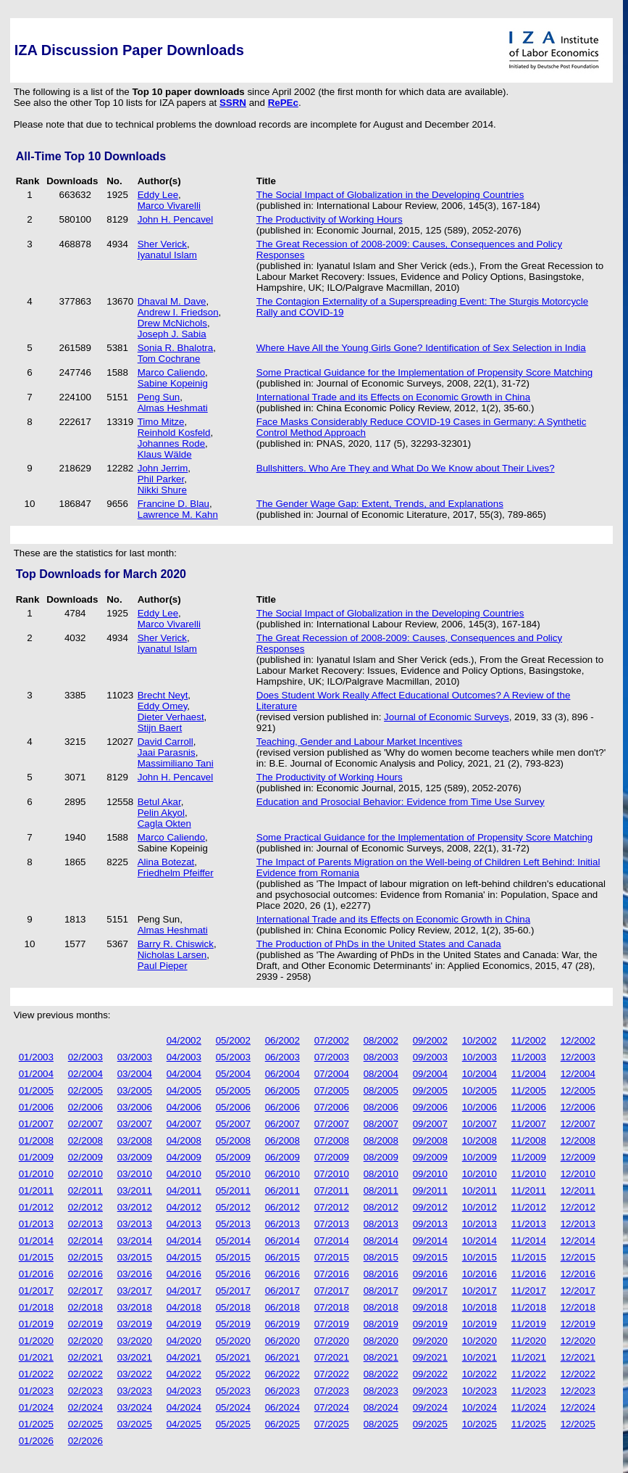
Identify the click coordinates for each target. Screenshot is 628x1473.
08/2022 (381, 1374)
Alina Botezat (166, 862)
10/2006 (479, 1107)
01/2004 (36, 1073)
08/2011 (381, 1190)
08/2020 (381, 1340)
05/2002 (233, 1040)
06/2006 (282, 1107)
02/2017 (85, 1290)
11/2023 (528, 1390)
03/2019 (134, 1324)
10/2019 (479, 1324)
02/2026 (85, 1440)
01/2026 (36, 1440)
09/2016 (430, 1273)
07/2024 (331, 1407)
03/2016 (134, 1273)
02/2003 (85, 1057)
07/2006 (331, 1107)
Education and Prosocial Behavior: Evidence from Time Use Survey (400, 801)
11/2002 (528, 1040)
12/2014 (578, 1240)
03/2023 (134, 1390)
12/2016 (578, 1273)
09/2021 (430, 1357)
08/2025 (381, 1424)
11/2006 (528, 1107)
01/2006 (36, 1107)
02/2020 (85, 1340)
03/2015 (134, 1257)
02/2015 (85, 1257)
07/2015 (331, 1257)
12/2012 (578, 1207)
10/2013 (479, 1223)
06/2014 (282, 1240)
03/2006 (134, 1107)
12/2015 (578, 1257)
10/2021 (479, 1357)
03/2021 (134, 1357)
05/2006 (233, 1107)
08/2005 (381, 1090)
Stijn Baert (160, 727)
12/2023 (578, 1390)
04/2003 (184, 1057)
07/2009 (331, 1157)
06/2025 (282, 1424)
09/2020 (430, 1340)
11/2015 (528, 1257)
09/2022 (430, 1374)
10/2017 (479, 1290)
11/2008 (528, 1140)
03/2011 (134, 1190)
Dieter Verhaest (171, 716)
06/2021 (282, 1357)
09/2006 (430, 1107)
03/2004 (134, 1073)
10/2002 (479, 1040)
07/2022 (331, 1374)
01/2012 (36, 1207)
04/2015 (184, 1257)
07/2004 (331, 1073)
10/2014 (479, 1240)
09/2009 (430, 1157)
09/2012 (430, 1207)
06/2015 (282, 1257)
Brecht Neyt (163, 695)
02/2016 (85, 1273)
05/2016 (233, 1273)
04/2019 (184, 1324)
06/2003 (282, 1057)
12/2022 (578, 1374)
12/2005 (578, 1090)
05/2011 (233, 1190)
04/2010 (184, 1173)
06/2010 (282, 1173)
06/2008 (282, 1140)
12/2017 (578, 1290)
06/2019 (282, 1324)
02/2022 (85, 1374)
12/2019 (578, 1324)
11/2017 (528, 1290)
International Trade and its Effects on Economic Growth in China (393, 397)
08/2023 (381, 1390)
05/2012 (233, 1207)
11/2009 (528, 1157)
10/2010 (479, 1173)
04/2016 (184, 1273)
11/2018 (528, 1307)
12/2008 (578, 1140)
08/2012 (381, 1207)
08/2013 (381, 1223)
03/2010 (134, 1173)
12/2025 (578, 1424)
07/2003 (331, 1057)
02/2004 (85, 1073)
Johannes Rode (171, 443)
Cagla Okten (164, 823)
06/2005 (282, 1090)
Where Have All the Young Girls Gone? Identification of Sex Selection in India (421, 347)
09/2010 (430, 1173)
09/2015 (430, 1257)
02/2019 (85, 1324)
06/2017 (282, 1290)
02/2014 (85, 1240)
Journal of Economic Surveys (446, 716)
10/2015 (479, 1257)
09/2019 (430, 1324)
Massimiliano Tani (176, 763)
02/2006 (85, 1107)
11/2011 (528, 1190)
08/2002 (381, 1040)
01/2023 (36, 1390)
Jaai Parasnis (167, 752)
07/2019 (331, 1324)
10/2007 (479, 1123)
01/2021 (36, 1357)
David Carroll (165, 741)
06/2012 (282, 1207)
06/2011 (282, 1190)
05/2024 (233, 1407)
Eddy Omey (163, 706)
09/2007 (430, 1123)
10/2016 (479, 1273)
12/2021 (578, 1357)
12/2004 (578, 1073)
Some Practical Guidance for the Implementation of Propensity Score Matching (424, 372)
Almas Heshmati (173, 408)
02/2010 (85, 1173)
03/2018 (134, 1307)
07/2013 (331, 1223)
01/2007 (36, 1123)
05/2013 (233, 1223)
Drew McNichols (172, 323)
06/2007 (282, 1123)
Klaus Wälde (165, 454)
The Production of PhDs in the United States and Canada (378, 943)
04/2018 (184, 1307)
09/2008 (430, 1140)
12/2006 (578, 1107)
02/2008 (85, 1140)
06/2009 (282, 1157)
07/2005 (331, 1090)
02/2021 (85, 1357)
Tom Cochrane (169, 358)
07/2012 (331, 1207)
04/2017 (184, 1290)
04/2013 (184, 1223)
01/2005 (36, 1090)
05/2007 (233, 1123)
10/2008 (479, 1140)
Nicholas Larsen (172, 954)
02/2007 (85, 1123)
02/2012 (85, 1207)
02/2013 (85, 1223)
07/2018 (331, 1307)
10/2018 (479, 1307)
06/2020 (282, 1340)
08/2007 (381, 1123)
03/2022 (134, 1374)
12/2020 (578, 1340)
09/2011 (430, 1190)
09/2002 (430, 1040)
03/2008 (134, 1140)
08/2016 (381, 1273)
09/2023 (430, 1390)
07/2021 (331, 1357)
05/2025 (233, 1424)
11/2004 (528, 1073)
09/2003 (430, 1057)
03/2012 (134, 1207)
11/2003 (528, 1057)
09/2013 (430, 1223)
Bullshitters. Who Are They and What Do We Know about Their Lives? (405, 468)
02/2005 (85, 1090)
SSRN (232, 102)
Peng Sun (159, 397)
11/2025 (528, 1424)
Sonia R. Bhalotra (175, 347)
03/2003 (134, 1057)
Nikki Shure (162, 489)
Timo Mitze (161, 421)
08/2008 (381, 1140)
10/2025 (479, 1424)
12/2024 (578, 1407)
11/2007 (528, 1123)
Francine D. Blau (173, 503)
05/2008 (233, 1140)
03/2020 (134, 1340)
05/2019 (233, 1324)
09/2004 (430, 1073)
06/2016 (282, 1273)
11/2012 (528, 1207)
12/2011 (578, 1190)
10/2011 (479, 1190)
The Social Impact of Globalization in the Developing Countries (390, 194)
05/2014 (233, 1240)
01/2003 (36, 1057)
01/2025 (36, 1424)
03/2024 (134, 1407)
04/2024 (184, 1407)
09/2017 (430, 1290)
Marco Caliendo (171, 372)
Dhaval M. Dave (172, 301)
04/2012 (184, 1207)
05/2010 (233, 1173)
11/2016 (528, 1273)
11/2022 (528, 1374)
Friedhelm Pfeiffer (176, 872)
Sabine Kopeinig (173, 383)
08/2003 (381, 1057)
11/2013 (528, 1223)
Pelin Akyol (161, 812)
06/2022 (282, 1374)
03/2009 (134, 1157)
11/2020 (528, 1340)
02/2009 (85, 1157)
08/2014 (381, 1240)
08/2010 (381, 1173)
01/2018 (36, 1307)
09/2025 (430, 1424)
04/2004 (184, 1073)
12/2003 (578, 1057)
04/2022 (184, 1374)
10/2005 (479, 1090)
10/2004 (479, 1073)
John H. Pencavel (175, 219)
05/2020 (233, 1340)
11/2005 (528, 1090)
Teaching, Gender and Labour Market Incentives (359, 741)
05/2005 (233, 1090)
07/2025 (331, 1424)
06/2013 (282, 1223)
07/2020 (331, 1340)
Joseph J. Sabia (172, 334)
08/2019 (381, 1324)
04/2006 (184, 1107)
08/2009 (381, 1157)
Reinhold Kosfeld (174, 432)
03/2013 (134, 1223)
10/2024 (479, 1407)
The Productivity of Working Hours (329, 219)
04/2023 (184, 1390)
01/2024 (36, 1407)
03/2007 (134, 1123)
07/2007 (331, 1123)
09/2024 (430, 1407)
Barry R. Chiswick (176, 943)
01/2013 (36, 1223)
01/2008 (36, 1140)
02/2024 (85, 1407)
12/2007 (578, 1123)
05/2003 (233, 1057)
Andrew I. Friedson (178, 312)
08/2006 (381, 1107)
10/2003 (479, 1057)
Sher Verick (162, 244)
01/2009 (36, 1157)
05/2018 (233, 1307)
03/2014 (134, 1240)
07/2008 (331, 1140)
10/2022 (479, 1374)
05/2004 (233, 1073)
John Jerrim (163, 468)
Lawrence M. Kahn (178, 514)
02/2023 (85, 1390)
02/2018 (85, 1307)
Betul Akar (159, 801)
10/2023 (479, 1390)
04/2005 (184, 1090)
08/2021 (381, 1357)
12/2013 (578, 1223)
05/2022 (233, 1374)
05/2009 (233, 1157)
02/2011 (85, 1190)
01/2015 (36, 1257)
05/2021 (233, 1357)
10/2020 (479, 1340)
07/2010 (331, 1173)
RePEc (283, 102)
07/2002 (331, 1040)
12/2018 (578, 1307)
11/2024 (528, 1407)
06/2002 (282, 1040)
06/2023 (282, 1390)
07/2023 (331, 1390)
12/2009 (578, 1157)
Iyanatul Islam (167, 254)
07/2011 (331, 1190)
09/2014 (430, 1240)
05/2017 (233, 1290)
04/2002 (184, 1040)
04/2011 (184, 1190)
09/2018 (430, 1307)
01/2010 (36, 1173)
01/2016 (36, 1273)
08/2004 (381, 1073)
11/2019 (528, 1324)
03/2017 (134, 1290)
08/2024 (381, 1407)
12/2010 (578, 1173)
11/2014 (528, 1240)
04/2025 (184, 1424)
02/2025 (85, 1424)
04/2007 (184, 1123)
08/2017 (381, 1290)
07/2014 (331, 1240)
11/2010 (528, 1173)
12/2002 (578, 1040)
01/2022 (36, 1374)
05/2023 (233, 1390)
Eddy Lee (158, 194)
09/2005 (430, 1090)
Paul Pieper (163, 965)
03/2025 (134, 1424)
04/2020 (184, 1340)
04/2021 (184, 1357)
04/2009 (184, 1157)
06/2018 (282, 1307)
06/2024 (282, 1407)
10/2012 (479, 1207)
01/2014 (36, 1240)
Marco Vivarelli (169, 205)
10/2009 (479, 1157)
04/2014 (184, 1240)
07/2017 (331, 1290)
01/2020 (36, 1340)
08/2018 (381, 1307)
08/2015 (381, 1257)
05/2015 (233, 1257)
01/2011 (36, 1190)
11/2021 (528, 1357)
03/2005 (134, 1090)
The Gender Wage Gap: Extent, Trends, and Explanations (379, 503)
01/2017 (36, 1290)
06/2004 (282, 1073)
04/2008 (184, 1140)
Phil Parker (161, 479)
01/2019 (36, 1324)
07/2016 (331, 1273)
